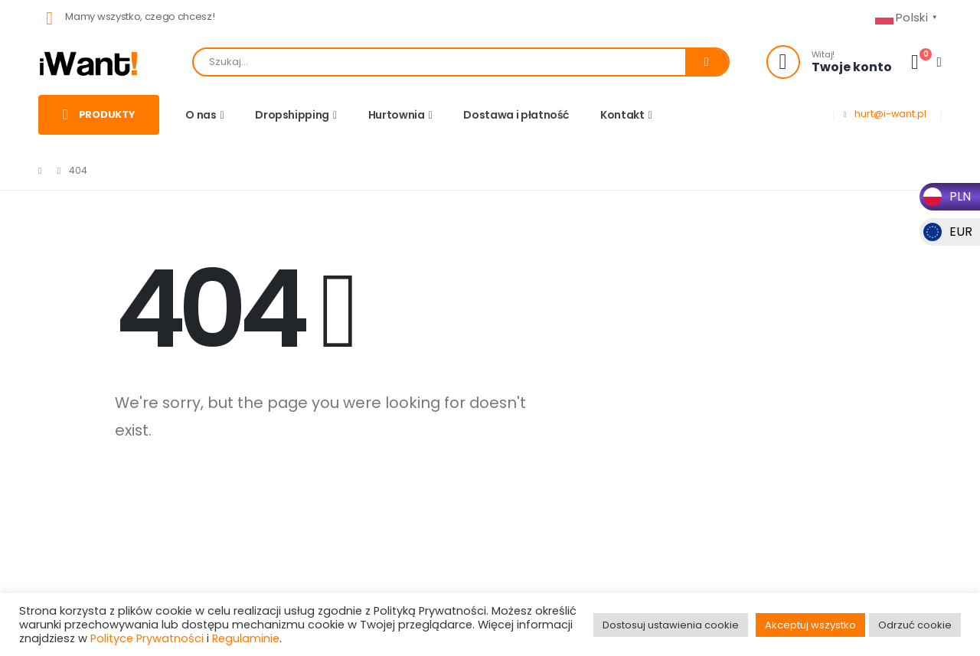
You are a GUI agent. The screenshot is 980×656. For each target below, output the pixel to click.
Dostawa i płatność (516, 114)
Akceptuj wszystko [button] (810, 625)
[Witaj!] (829, 62)
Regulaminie (245, 638)
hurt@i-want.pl (890, 113)
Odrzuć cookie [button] (915, 625)
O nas (200, 114)
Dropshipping (292, 114)
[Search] (706, 62)
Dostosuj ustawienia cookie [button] (671, 625)
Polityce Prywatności (147, 638)
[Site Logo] (88, 62)
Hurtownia (396, 114)
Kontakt (622, 114)
